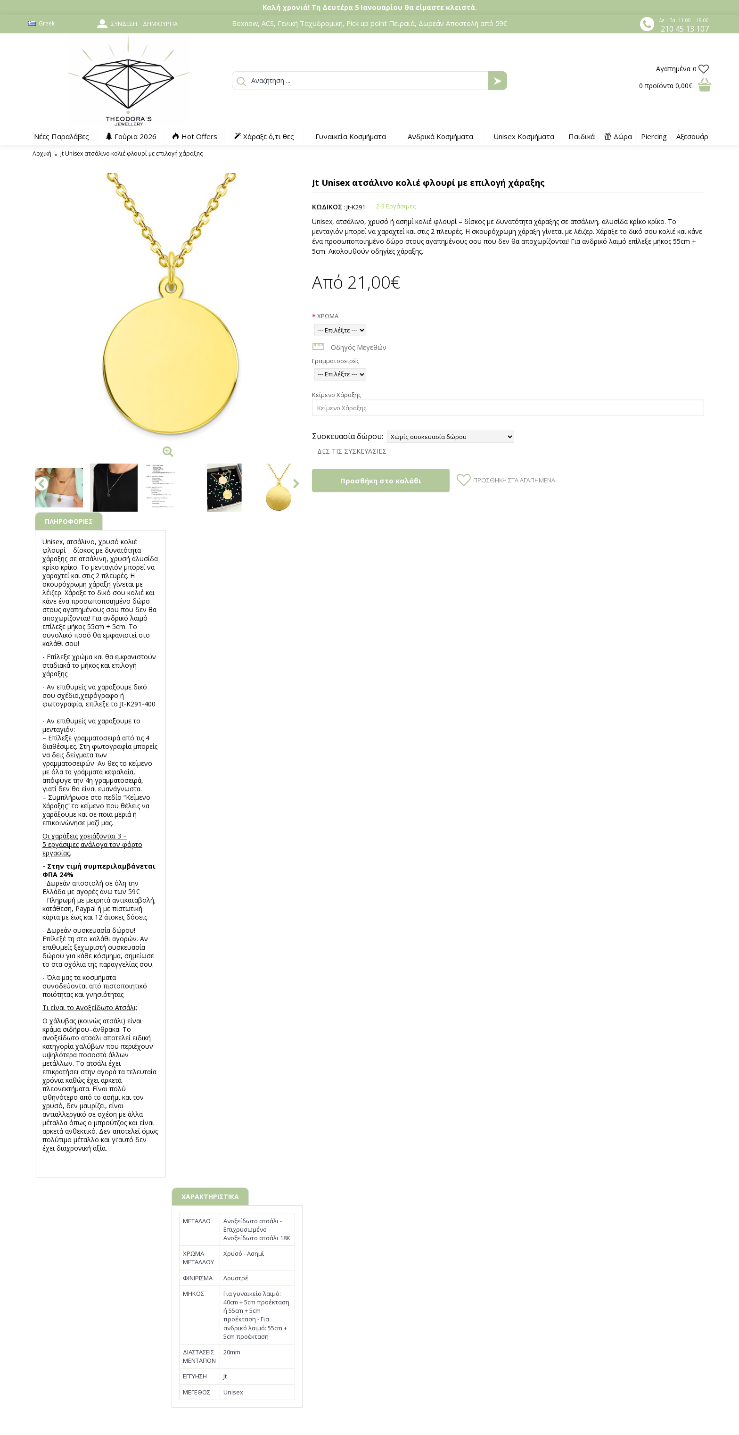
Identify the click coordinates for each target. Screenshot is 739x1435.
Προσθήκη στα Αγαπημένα (514, 480)
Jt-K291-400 (138, 703)
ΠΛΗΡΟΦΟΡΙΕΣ (69, 521)
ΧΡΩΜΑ (327, 316)
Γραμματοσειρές (335, 361)
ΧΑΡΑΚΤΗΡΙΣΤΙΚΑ (210, 1196)
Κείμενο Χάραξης (336, 394)
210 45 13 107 (685, 29)
